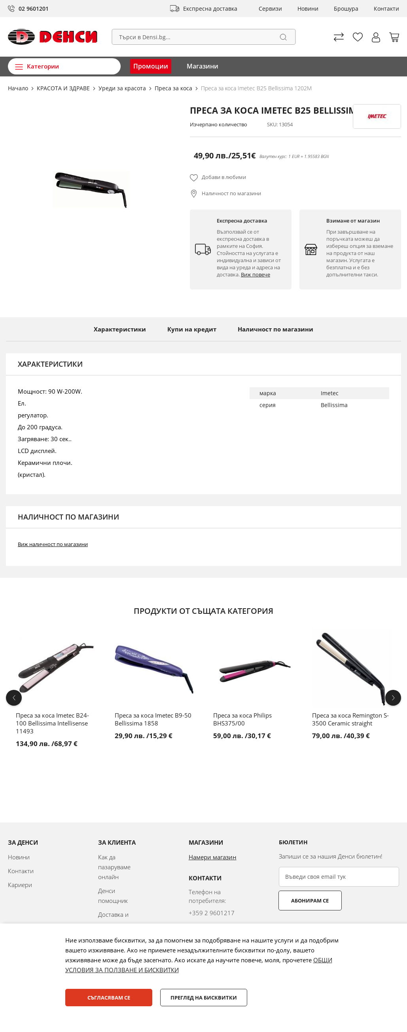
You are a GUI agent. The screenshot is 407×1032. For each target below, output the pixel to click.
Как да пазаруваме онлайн (114, 867)
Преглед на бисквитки (203, 997)
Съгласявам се (108, 997)
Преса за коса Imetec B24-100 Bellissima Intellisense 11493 (52, 723)
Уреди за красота (123, 88)
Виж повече (255, 274)
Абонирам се (310, 900)
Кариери (20, 885)
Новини (307, 8)
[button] (376, 37)
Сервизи (270, 8)
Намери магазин (213, 857)
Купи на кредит (191, 329)
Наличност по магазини (231, 193)
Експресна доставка (210, 8)
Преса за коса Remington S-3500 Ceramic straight (350, 719)
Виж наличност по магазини (53, 544)
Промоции (150, 66)
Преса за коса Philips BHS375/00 (242, 719)
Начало (19, 88)
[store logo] (52, 37)
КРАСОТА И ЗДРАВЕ (64, 88)
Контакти (386, 8)
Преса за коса (174, 88)
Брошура (346, 8)
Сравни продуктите (339, 37)
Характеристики (120, 329)
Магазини (202, 66)
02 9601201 (34, 8)
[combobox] (203, 37)
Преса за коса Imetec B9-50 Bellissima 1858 (153, 719)
